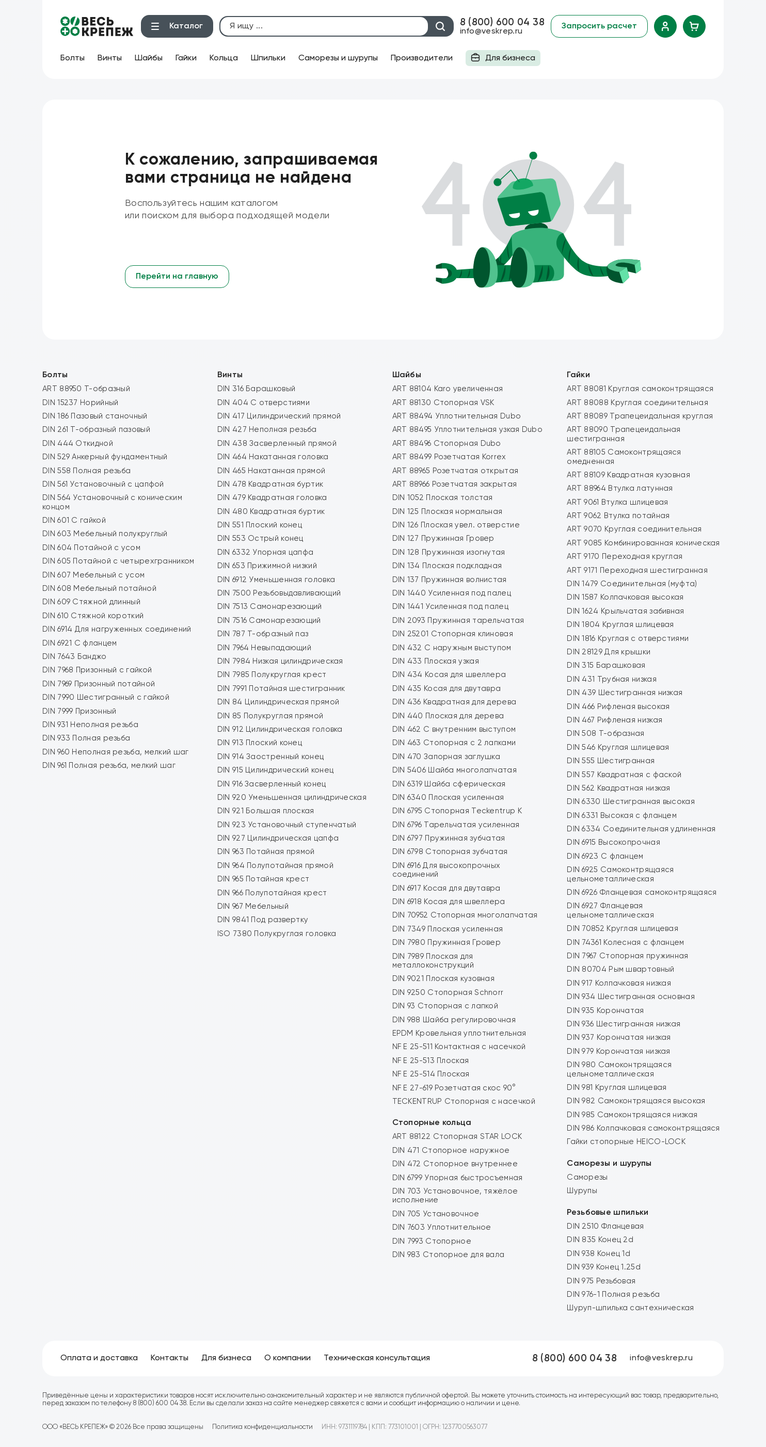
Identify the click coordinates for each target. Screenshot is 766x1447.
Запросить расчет (599, 26)
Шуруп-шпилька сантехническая (630, 1308)
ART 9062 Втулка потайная (618, 516)
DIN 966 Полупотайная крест (272, 893)
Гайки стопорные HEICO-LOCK (626, 1142)
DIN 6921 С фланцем (79, 643)
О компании (287, 1358)
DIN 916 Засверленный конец (271, 784)
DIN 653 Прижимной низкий (267, 566)
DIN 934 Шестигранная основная (631, 997)
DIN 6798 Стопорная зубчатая (450, 852)
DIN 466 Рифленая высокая (618, 707)
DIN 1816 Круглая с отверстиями (628, 638)
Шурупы (582, 1191)
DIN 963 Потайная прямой (266, 852)
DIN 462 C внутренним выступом (454, 729)
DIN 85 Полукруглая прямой (270, 716)
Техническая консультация (377, 1358)
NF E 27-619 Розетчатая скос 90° (454, 1088)
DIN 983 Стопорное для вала (448, 1255)
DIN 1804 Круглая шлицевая (620, 625)
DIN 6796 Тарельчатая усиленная (456, 825)
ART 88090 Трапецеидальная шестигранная (624, 434)
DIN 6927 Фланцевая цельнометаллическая (610, 910)
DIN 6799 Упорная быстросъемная (457, 1178)
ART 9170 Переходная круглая (624, 556)
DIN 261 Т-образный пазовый (96, 429)
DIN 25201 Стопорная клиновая (452, 634)
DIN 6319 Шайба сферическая (449, 784)
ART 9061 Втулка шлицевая (617, 502)
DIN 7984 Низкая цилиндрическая (280, 661)
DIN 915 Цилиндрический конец (275, 770)
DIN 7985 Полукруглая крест (272, 675)
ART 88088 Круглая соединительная (637, 403)
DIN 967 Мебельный (253, 906)
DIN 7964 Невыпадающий (264, 648)
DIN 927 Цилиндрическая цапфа (278, 838)
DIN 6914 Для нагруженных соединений (116, 629)
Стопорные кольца (432, 1123)
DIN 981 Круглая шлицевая (616, 1087)
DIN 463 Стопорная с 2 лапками (454, 743)
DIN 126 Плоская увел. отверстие (456, 525)
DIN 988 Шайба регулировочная (454, 1020)
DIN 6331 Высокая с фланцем (622, 815)
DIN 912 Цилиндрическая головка (280, 729)
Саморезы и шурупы (338, 58)
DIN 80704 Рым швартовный (620, 969)
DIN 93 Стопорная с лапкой (445, 1006)
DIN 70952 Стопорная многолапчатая (465, 915)
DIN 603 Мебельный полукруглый (105, 534)
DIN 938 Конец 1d (598, 1254)
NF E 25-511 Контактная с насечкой (459, 1047)
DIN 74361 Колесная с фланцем (625, 942)
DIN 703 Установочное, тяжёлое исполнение (455, 1195)
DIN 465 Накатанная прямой (271, 471)
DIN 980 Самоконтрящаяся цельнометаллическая (619, 1069)
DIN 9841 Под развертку (263, 920)
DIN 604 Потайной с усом (91, 548)
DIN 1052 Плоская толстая (442, 498)
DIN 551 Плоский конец (259, 525)
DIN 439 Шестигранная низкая (624, 693)
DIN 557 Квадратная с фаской (624, 775)
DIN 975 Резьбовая (601, 1281)
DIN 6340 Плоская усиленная (448, 797)
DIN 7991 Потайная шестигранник (281, 689)
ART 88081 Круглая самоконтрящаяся (640, 389)
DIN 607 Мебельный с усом (93, 575)
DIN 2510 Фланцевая (605, 1226)
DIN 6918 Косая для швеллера (448, 902)
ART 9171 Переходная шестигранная (637, 570)
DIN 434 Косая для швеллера (449, 675)
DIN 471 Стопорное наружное (451, 1150)
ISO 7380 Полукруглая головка (276, 934)
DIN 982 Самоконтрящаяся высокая (636, 1101)
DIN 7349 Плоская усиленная (447, 929)
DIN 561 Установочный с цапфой (103, 484)
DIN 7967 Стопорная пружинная (627, 956)
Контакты (169, 1358)
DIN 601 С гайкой (74, 520)
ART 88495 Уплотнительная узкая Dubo (467, 429)
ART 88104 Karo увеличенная (447, 389)
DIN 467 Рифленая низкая (614, 720)
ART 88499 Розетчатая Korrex (449, 457)
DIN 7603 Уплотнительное (441, 1227)
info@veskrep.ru (491, 31)
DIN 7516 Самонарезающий (269, 620)
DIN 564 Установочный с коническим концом (112, 502)
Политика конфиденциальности (262, 1427)
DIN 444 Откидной (77, 443)
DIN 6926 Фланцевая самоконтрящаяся (641, 892)
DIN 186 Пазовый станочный (95, 416)
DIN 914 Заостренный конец (270, 757)
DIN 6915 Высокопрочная (613, 842)
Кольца (224, 58)
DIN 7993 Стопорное (431, 1241)
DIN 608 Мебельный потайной (99, 588)
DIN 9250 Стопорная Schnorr (448, 992)
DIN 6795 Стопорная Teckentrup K (457, 811)
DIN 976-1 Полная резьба (613, 1294)
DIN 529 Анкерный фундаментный (105, 457)
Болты (72, 58)
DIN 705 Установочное (436, 1214)
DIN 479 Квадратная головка (272, 498)
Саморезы (587, 1177)
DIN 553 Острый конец (260, 538)
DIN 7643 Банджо (74, 657)
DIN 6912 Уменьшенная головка (276, 580)
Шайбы (149, 58)
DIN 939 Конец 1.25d (604, 1267)
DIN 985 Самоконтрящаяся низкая (632, 1115)
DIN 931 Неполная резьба (90, 725)
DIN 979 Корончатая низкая (619, 1051)
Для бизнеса (503, 59)
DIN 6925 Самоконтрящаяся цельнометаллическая (620, 874)
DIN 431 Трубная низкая (612, 679)
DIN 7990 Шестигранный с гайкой (105, 697)
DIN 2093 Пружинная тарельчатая (458, 620)
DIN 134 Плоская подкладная (447, 566)
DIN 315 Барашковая (606, 665)
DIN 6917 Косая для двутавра (446, 888)
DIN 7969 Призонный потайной (98, 684)
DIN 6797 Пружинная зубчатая (448, 838)
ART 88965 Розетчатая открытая (455, 471)
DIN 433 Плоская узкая (435, 661)
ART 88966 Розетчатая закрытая (454, 484)
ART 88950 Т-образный (86, 389)
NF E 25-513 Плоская (430, 1061)
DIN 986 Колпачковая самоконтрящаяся (643, 1128)
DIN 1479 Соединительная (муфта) (632, 584)
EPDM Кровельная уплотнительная (459, 1033)
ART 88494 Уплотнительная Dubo (456, 416)
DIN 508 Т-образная (605, 733)
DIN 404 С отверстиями (263, 403)
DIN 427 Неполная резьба (267, 429)
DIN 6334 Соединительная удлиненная (641, 829)
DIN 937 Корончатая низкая (619, 1037)
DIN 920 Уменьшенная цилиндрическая (291, 797)
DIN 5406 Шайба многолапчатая (454, 770)
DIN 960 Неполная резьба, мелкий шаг (115, 752)
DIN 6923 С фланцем (605, 856)
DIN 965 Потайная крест (263, 879)
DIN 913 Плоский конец (259, 743)
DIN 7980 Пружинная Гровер (446, 942)
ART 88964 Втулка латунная (620, 488)
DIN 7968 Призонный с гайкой (97, 670)
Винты (110, 58)
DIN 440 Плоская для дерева (448, 716)
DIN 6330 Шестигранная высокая (631, 802)
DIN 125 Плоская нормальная (447, 512)
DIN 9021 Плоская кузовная (443, 979)
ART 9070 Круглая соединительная (634, 529)
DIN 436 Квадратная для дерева (454, 702)
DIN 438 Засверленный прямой (277, 443)
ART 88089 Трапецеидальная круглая (640, 416)
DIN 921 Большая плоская (265, 811)
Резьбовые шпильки (607, 1213)
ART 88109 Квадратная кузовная (628, 475)
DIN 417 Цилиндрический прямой (279, 416)
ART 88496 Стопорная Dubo (446, 443)
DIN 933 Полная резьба (86, 738)
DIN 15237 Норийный (80, 403)
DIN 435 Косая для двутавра (446, 689)
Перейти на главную (177, 276)
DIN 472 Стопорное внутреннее (455, 1164)
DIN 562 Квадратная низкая (619, 788)
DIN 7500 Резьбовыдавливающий (279, 593)
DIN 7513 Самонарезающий (269, 606)
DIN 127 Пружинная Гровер (443, 538)
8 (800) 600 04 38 (502, 22)
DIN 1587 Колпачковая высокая (625, 597)
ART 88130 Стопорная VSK (443, 403)
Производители (422, 58)
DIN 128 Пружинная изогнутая (448, 552)
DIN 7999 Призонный (79, 711)
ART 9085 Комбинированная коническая (643, 543)
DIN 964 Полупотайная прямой (275, 866)
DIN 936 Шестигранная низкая (623, 1024)
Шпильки (268, 58)
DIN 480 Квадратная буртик (271, 512)
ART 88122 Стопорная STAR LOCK (457, 1136)
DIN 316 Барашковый (256, 389)
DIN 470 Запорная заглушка (446, 757)
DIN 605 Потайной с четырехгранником (118, 561)
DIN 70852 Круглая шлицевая (622, 928)
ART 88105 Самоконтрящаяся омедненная (624, 456)
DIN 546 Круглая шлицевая (618, 747)
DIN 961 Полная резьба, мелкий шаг (108, 765)
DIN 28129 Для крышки (608, 652)
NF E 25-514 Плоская (431, 1074)
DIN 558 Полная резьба (86, 471)
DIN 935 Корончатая (605, 1011)
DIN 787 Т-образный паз (263, 634)
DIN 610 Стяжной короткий (92, 616)
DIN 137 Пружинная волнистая (449, 580)
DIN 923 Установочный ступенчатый (287, 825)
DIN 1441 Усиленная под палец (450, 606)
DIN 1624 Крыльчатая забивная (625, 611)
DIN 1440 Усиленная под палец (451, 593)
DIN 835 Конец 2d (600, 1240)
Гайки (186, 58)
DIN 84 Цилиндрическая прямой (278, 702)
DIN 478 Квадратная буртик (270, 484)
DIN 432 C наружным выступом (452, 648)
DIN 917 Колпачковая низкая (619, 983)
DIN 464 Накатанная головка (273, 457)
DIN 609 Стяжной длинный (91, 602)
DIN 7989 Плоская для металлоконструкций (433, 961)
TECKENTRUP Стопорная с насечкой (463, 1101)
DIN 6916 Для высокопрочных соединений (446, 870)
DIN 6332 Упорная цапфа (265, 552)
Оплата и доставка (99, 1358)
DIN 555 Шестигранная (611, 761)
